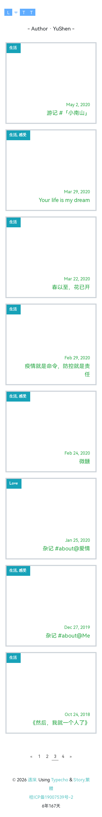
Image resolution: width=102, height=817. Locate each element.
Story (79, 780)
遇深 (32, 780)
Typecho (59, 780)
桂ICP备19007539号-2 (51, 797)
